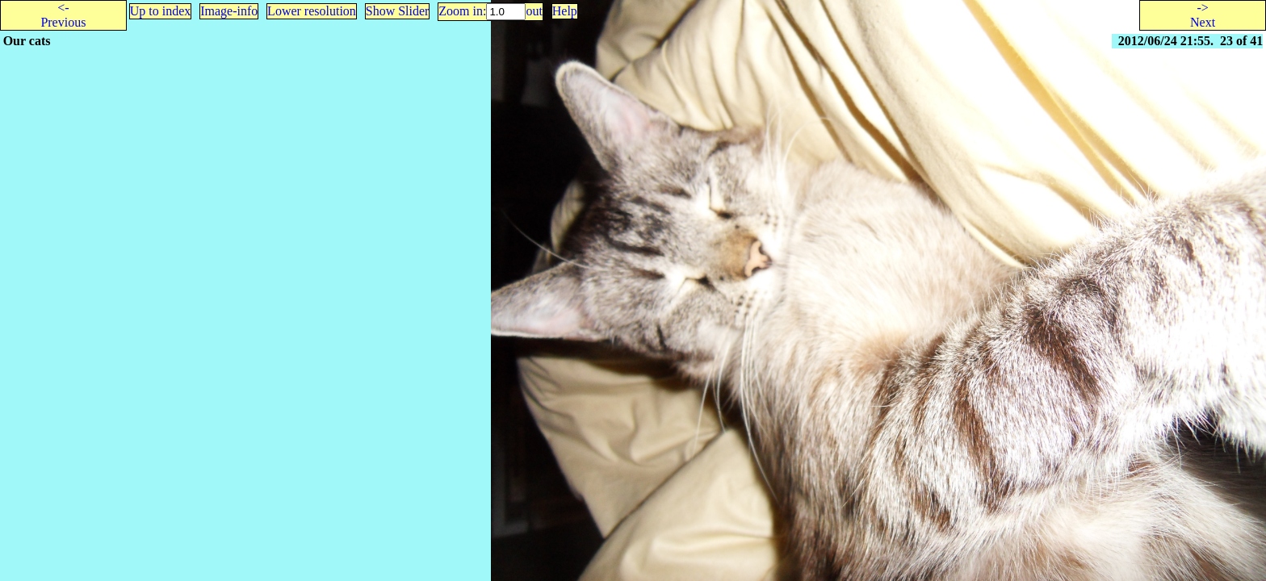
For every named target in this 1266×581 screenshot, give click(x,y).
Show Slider (398, 11)
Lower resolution (311, 11)
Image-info (229, 11)
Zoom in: (462, 11)
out (534, 11)
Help (564, 11)
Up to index (160, 11)
